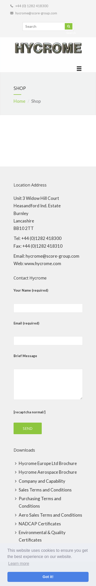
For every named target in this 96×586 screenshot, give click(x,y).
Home (19, 101)
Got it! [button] (47, 577)
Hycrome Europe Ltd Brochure (48, 463)
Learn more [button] (18, 563)
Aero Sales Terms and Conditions (50, 515)
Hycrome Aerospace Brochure (48, 472)
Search (68, 26)
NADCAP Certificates (40, 523)
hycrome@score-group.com (36, 13)
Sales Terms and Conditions (45, 489)
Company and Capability (42, 481)
